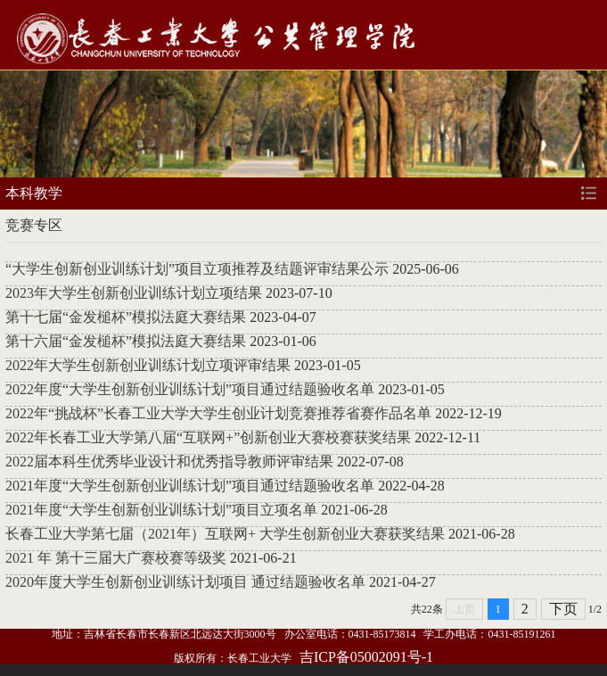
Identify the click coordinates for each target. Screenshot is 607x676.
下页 (563, 608)
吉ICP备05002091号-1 (366, 656)
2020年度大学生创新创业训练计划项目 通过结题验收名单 (185, 581)
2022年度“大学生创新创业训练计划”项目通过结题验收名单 (189, 389)
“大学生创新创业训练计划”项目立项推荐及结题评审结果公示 (197, 268)
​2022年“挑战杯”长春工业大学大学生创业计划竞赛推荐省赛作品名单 (218, 413)
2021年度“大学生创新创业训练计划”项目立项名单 (161, 509)
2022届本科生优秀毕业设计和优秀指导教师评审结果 (169, 461)
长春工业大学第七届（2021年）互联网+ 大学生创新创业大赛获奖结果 (225, 533)
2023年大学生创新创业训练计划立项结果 (133, 293)
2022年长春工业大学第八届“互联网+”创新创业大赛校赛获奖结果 (208, 437)
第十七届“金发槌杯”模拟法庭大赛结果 (125, 317)
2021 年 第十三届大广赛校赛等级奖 (115, 557)
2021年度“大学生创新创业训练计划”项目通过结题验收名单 (189, 485)
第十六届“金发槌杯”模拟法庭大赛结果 (125, 341)
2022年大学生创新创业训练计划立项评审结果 (148, 365)
